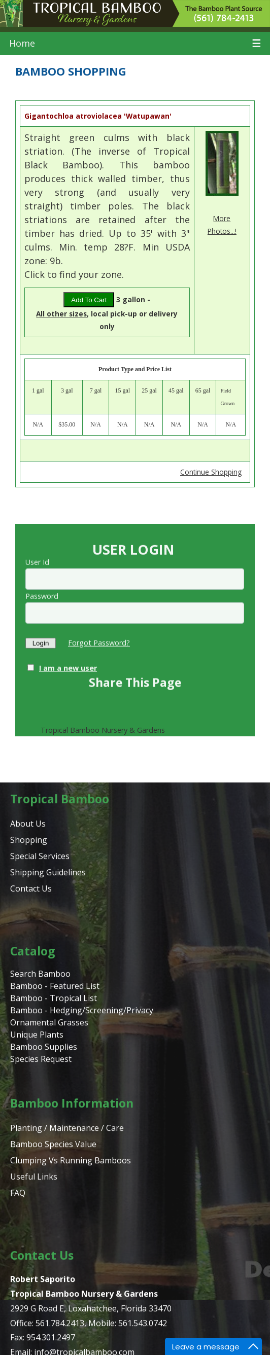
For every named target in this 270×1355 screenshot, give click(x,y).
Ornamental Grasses (49, 1263)
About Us (28, 1064)
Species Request (41, 1299)
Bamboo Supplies (43, 1287)
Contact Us (31, 1129)
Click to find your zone (73, 274)
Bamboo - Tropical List (53, 1238)
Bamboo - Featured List (54, 1226)
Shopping (28, 1080)
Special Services (40, 1096)
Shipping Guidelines (48, 1113)
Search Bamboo (40, 1214)
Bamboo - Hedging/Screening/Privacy (81, 1251)
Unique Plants (36, 1275)
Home (22, 43)
